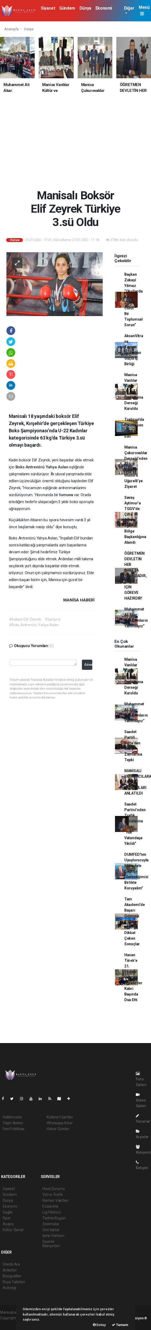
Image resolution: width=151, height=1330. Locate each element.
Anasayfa (11, 29)
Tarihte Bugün (54, 1218)
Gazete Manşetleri (51, 1243)
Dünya (85, 8)
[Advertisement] (75, 144)
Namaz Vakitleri (55, 1200)
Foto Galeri (141, 1079)
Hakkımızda (12, 1117)
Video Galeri (141, 1100)
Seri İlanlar (51, 1230)
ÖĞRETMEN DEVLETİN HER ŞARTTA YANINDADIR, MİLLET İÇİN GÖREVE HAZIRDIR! (135, 575)
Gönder (88, 665)
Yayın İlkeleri (13, 1123)
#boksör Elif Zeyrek (25, 619)
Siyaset (48, 8)
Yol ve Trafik (52, 1194)
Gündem (67, 8)
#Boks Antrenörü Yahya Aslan (34, 625)
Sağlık (8, 1212)
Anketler (10, 1270)
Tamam (120, 1325)
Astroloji (9, 1288)
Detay (99, 1325)
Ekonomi (104, 8)
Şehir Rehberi (53, 1236)
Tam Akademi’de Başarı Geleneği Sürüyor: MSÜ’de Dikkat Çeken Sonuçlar (134, 921)
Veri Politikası (13, 1129)
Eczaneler (50, 1206)
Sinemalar (50, 1224)
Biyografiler (12, 1276)
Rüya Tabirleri (14, 1282)
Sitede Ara (11, 1264)
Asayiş (8, 1224)
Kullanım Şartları (60, 1117)
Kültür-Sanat (13, 1230)
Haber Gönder (58, 1129)
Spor (6, 1218)
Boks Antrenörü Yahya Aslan (42, 467)
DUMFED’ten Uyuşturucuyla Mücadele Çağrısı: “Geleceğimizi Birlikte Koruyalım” (136, 871)
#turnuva (52, 619)
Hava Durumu (53, 1189)
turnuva (66, 494)
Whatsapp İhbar (60, 1123)
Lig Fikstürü (51, 1212)
